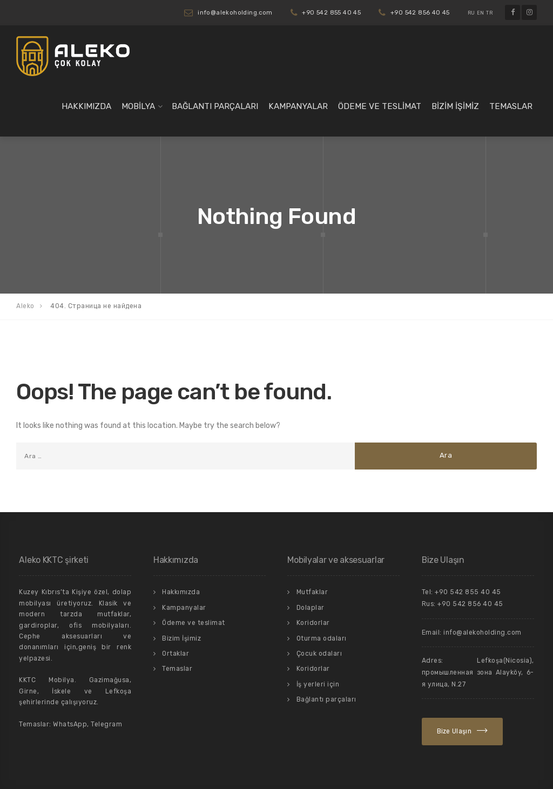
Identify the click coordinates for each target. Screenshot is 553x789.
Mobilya (138, 106)
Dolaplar (310, 607)
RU (471, 13)
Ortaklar (175, 653)
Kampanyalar (298, 106)
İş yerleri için (318, 684)
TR (489, 13)
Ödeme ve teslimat (379, 106)
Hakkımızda (86, 106)
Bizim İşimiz (455, 106)
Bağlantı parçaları (215, 106)
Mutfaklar (312, 592)
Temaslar (510, 106)
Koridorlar (313, 623)
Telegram (106, 724)
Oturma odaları (321, 638)
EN (480, 13)
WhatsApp (70, 724)
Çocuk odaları (319, 653)
